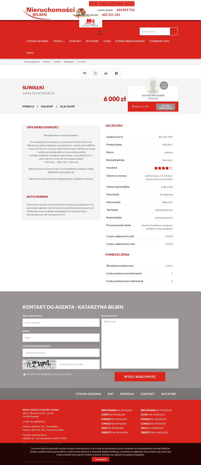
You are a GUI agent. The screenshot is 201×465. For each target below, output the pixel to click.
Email (26, 331)
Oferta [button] (59, 41)
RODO (30, 52)
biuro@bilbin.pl (37, 421)
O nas (107, 41)
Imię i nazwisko (32, 315)
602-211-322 (140, 106)
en (106, 30)
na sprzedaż (156, 410)
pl (100, 30)
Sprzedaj (127, 394)
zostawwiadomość (165, 107)
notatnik (92, 41)
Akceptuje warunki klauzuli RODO (47, 374)
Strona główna (37, 41)
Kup (110, 394)
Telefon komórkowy (36, 346)
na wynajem (116, 410)
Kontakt (75, 41)
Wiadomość (109, 315)
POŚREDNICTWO (159, 41)
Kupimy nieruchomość (130, 41)
